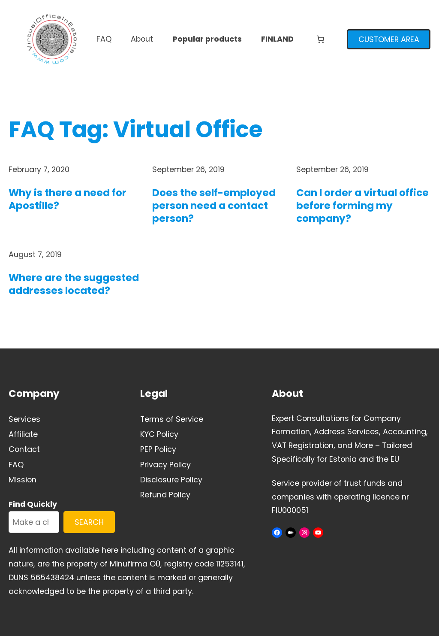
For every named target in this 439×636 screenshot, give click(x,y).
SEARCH (89, 522)
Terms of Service (171, 419)
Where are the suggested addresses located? (74, 284)
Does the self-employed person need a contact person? (214, 206)
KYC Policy (159, 434)
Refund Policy (165, 494)
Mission (22, 479)
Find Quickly (33, 504)
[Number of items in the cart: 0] (320, 39)
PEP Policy (158, 449)
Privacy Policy (165, 464)
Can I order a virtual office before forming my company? (362, 206)
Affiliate (23, 434)
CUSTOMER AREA (388, 39)
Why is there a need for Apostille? (67, 199)
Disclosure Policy (171, 479)
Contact (24, 449)
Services (24, 419)
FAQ (16, 464)
